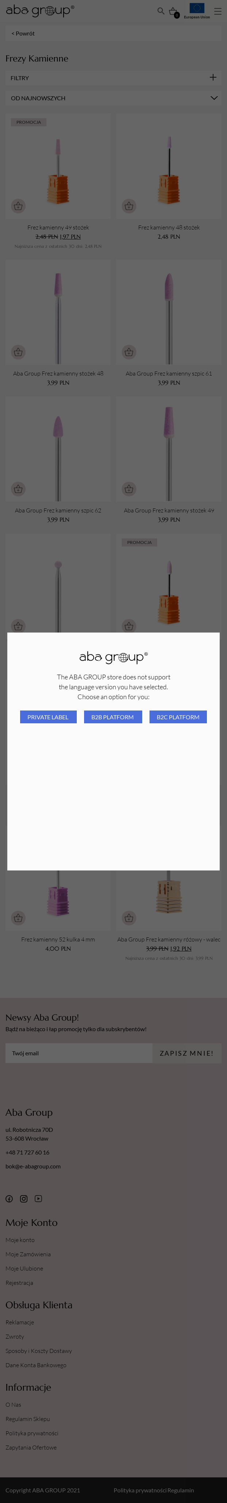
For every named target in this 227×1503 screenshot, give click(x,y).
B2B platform (113, 716)
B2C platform (178, 716)
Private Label (48, 716)
